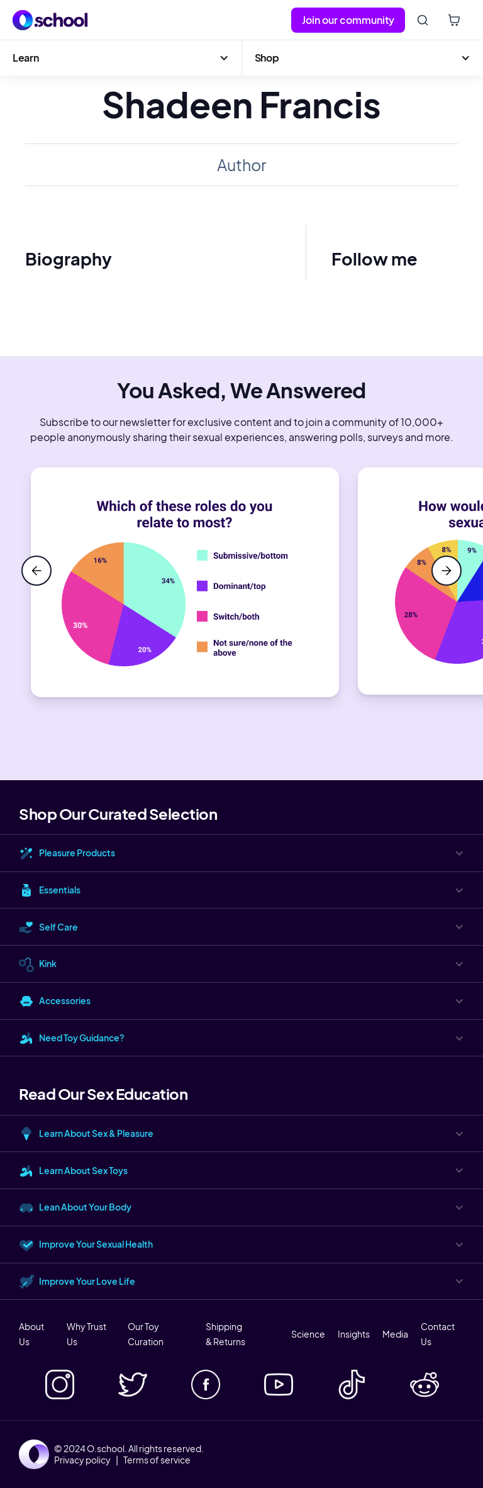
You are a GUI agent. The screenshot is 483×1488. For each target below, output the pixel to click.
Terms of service (157, 1459)
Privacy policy (82, 1459)
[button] (121, 58)
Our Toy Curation (146, 1334)
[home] (50, 20)
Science (308, 1334)
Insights (354, 1334)
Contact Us (438, 1334)
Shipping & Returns (225, 1334)
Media (395, 1334)
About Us (31, 1334)
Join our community (348, 19)
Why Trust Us (86, 1334)
